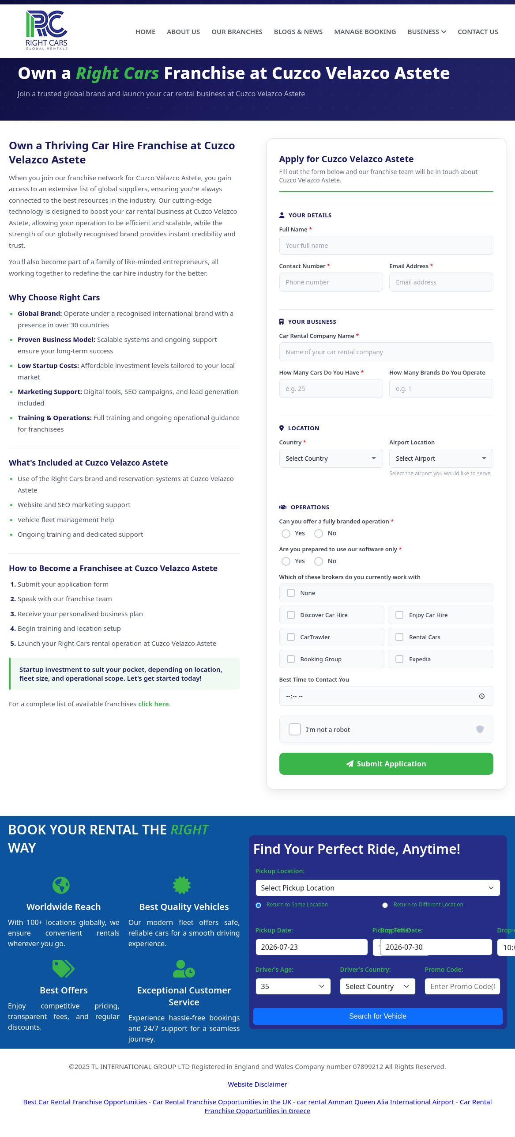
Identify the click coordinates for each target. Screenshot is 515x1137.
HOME (145, 31)
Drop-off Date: (401, 930)
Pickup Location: (280, 871)
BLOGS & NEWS (298, 31)
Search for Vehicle (377, 1016)
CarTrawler (315, 637)
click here (153, 703)
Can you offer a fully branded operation (336, 521)
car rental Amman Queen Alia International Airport (375, 1101)
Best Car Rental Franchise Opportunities (85, 1101)
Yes (300, 533)
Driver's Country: (365, 969)
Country (292, 442)
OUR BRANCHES (237, 31)
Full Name (295, 229)
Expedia (420, 659)
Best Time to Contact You (314, 679)
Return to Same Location (297, 904)
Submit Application (386, 764)
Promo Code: (444, 969)
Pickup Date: (274, 930)
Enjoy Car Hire (428, 615)
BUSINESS (427, 31)
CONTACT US (478, 31)
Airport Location (412, 442)
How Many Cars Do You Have (321, 372)
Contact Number (305, 266)
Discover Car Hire (324, 615)
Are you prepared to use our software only (340, 549)
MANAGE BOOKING (365, 31)
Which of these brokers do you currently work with (350, 577)
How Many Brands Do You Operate (437, 372)
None (308, 593)
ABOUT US (183, 31)
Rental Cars (424, 637)
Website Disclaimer (257, 1084)
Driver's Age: (275, 969)
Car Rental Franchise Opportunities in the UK (222, 1101)
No (332, 533)
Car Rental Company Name (319, 336)
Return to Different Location (428, 904)
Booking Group (321, 659)
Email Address (411, 266)
